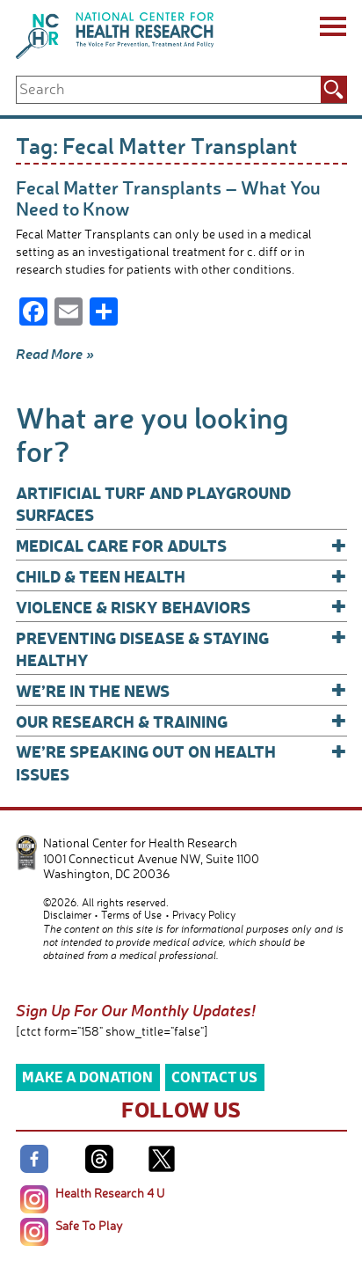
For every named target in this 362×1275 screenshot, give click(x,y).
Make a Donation (87, 1076)
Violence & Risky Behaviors (181, 607)
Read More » (55, 354)
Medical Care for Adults (181, 545)
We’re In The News (181, 690)
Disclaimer (67, 914)
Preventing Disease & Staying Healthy (181, 648)
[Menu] (331, 29)
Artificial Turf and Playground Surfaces (153, 503)
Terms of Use (131, 914)
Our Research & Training (181, 721)
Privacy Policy (203, 914)
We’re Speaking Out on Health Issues (181, 761)
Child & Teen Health (181, 576)
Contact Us (214, 1076)
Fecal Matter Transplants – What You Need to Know (168, 197)
